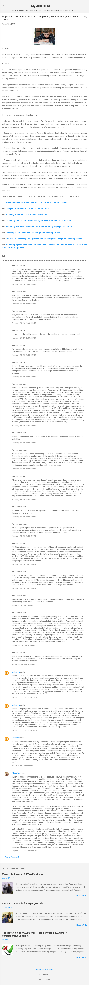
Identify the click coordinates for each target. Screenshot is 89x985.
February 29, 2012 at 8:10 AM (24, 284)
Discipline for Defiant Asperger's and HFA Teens (27, 208)
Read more (81, 896)
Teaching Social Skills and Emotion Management (27, 214)
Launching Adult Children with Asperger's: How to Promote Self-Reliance (39, 220)
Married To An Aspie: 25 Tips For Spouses (23, 874)
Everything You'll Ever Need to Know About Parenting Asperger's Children (39, 226)
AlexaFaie (16, 773)
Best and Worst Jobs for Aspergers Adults (24, 903)
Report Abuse (44, 979)
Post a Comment (12, 857)
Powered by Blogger (44, 969)
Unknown (16, 672)
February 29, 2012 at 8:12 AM (24, 355)
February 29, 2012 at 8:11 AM (24, 304)
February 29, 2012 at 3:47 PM (24, 536)
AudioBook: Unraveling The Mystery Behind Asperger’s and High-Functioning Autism (44, 239)
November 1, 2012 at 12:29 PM (24, 730)
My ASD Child (40, 6)
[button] (85, 17)
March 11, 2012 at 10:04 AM (23, 645)
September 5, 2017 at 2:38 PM (24, 851)
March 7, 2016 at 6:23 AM (22, 766)
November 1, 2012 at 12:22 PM (24, 697)
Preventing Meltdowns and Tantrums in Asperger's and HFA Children (36, 202)
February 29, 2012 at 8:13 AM (24, 499)
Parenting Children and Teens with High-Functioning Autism (33, 233)
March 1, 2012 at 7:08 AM (22, 605)
